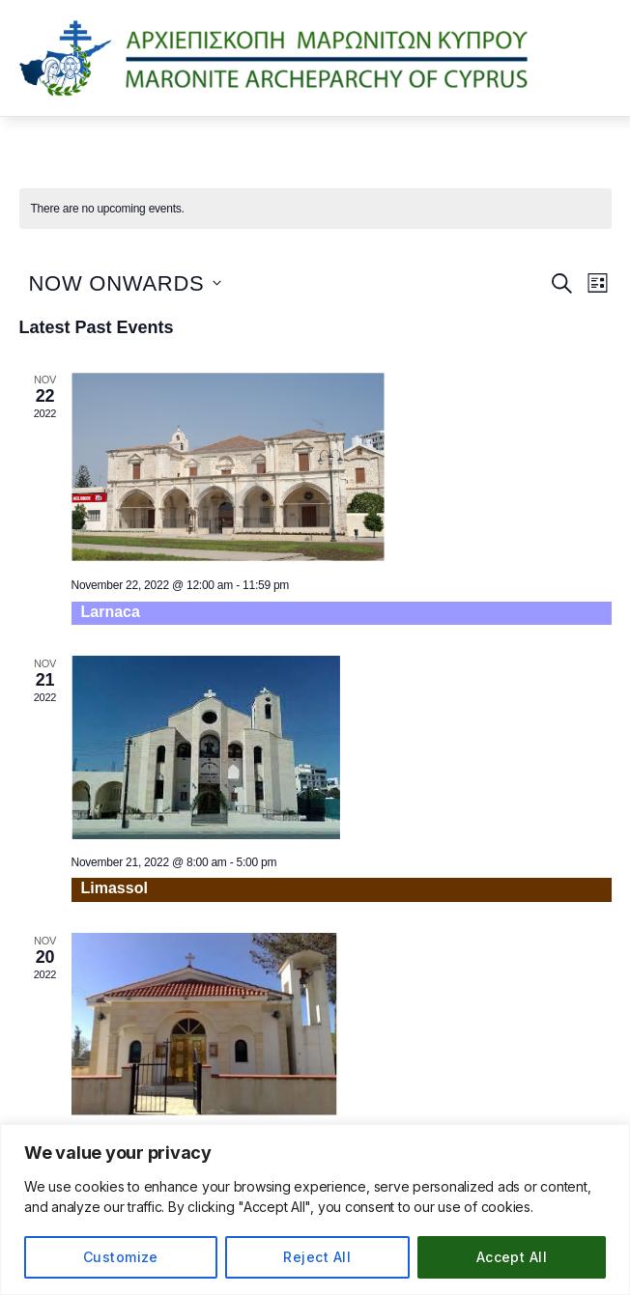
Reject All (317, 1257)
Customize (120, 1257)
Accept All (512, 1257)
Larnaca (110, 612)
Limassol (114, 888)
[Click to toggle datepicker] (125, 283)
